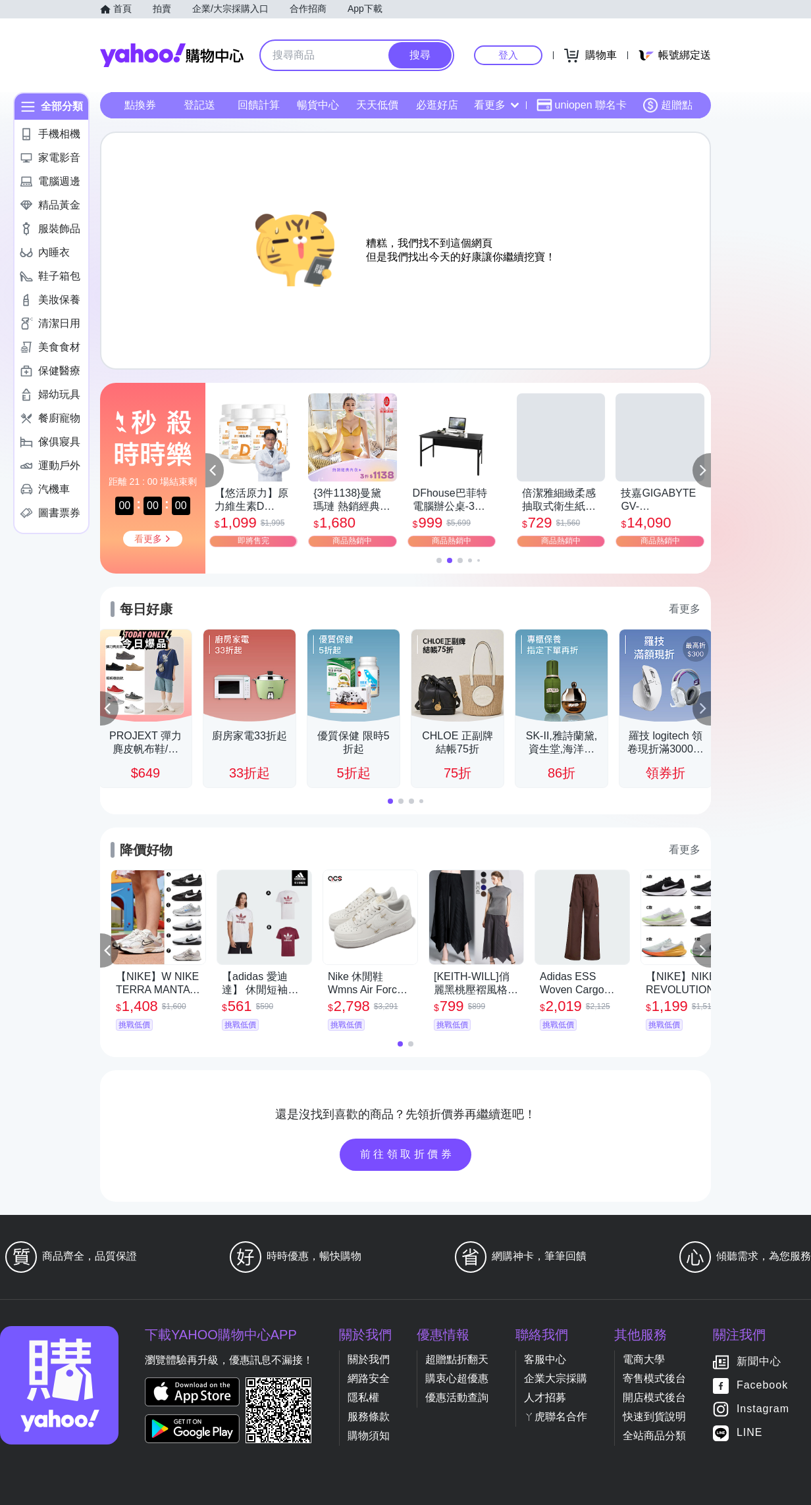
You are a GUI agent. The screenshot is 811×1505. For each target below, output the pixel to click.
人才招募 (545, 1397)
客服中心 (545, 1359)
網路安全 (369, 1378)
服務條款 (369, 1416)
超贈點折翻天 (456, 1359)
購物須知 (369, 1435)
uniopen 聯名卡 (581, 105)
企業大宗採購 (555, 1378)
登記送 (199, 105)
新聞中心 (759, 1362)
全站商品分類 (654, 1435)
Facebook (762, 1385)
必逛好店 (437, 105)
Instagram (763, 1409)
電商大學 (644, 1359)
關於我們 (369, 1359)
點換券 (140, 105)
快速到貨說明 (654, 1416)
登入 (508, 55)
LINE (750, 1433)
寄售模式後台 (654, 1378)
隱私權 (363, 1397)
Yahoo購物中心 (172, 55)
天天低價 (377, 105)
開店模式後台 (654, 1397)
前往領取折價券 (407, 1154)
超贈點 (667, 105)
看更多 (496, 105)
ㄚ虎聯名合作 (555, 1416)
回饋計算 (259, 105)
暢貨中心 (318, 105)
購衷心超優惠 (456, 1378)
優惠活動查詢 (456, 1397)
